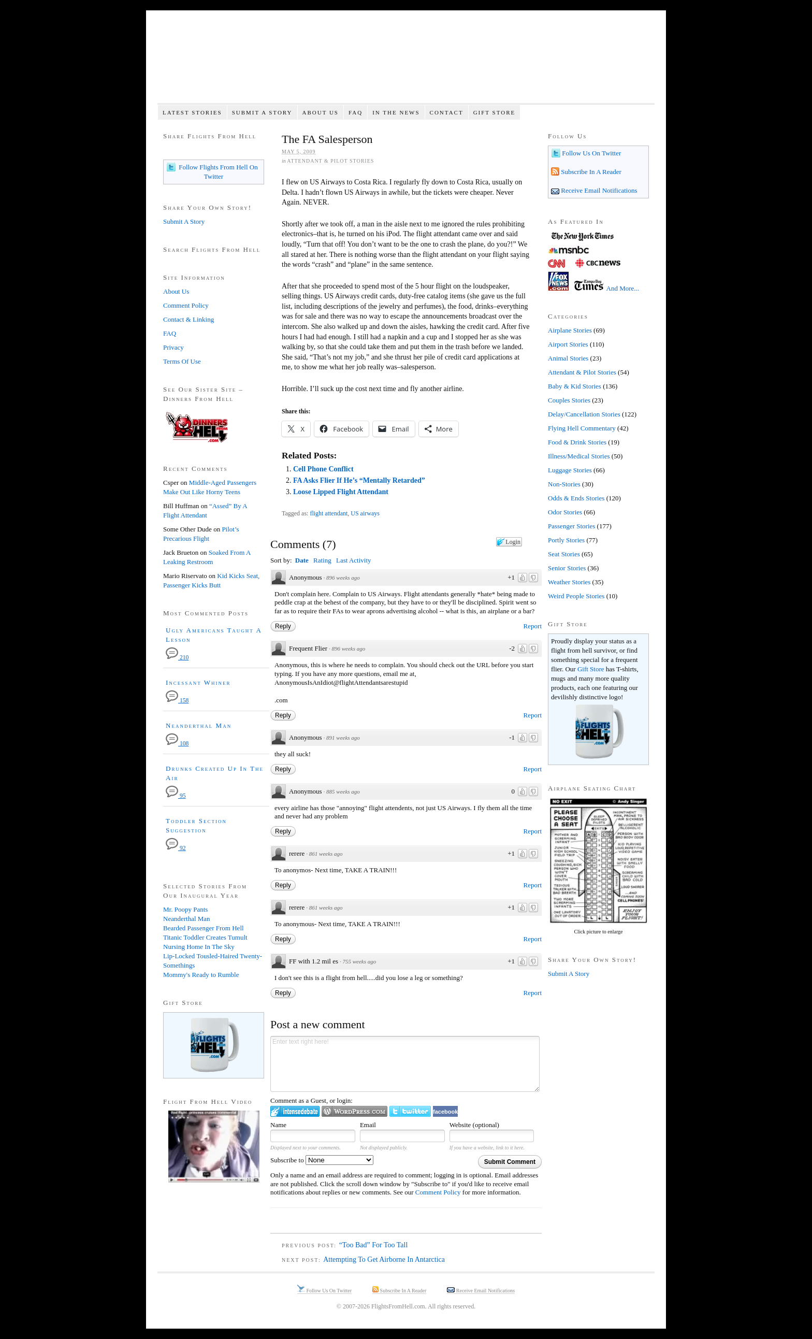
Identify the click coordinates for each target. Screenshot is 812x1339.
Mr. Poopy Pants (185, 909)
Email (368, 1125)
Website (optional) (474, 1125)
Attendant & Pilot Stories (330, 161)
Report (533, 626)
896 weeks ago (343, 577)
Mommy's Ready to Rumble (201, 974)
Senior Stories (567, 568)
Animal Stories (568, 358)
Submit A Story (262, 112)
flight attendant (328, 513)
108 (177, 743)
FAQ (356, 112)
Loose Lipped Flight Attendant (340, 492)
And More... (623, 288)
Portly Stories (566, 540)
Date (302, 560)
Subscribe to (321, 1160)
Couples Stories (569, 400)
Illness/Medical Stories (579, 456)
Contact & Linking (188, 319)
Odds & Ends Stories (576, 498)
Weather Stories (569, 582)
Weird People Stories (576, 596)
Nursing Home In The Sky (199, 947)
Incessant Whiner (198, 682)
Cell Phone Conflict (323, 469)
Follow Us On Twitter (590, 153)
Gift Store (494, 112)
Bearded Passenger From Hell (203, 928)
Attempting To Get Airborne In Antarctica (384, 1259)
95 (176, 796)
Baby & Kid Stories (574, 386)
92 (176, 848)
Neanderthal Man (198, 725)
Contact (446, 112)
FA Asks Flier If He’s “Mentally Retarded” (359, 480)
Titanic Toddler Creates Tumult (205, 937)
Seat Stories (564, 554)
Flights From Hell (405, 62)
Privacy (173, 347)
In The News (395, 112)
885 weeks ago (343, 791)
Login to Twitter (410, 1111)
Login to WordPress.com (354, 1111)
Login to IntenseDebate (295, 1111)
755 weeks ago (359, 961)
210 (177, 657)
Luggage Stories (570, 470)
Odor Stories (565, 512)
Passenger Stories (571, 526)
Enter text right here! (405, 1064)
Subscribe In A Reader (590, 172)
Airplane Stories (570, 330)
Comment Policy (438, 1192)
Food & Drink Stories (577, 442)
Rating (322, 560)
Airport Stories (568, 344)
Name (278, 1125)
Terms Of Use (182, 361)
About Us (320, 112)
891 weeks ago (343, 738)
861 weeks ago (326, 854)
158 (177, 700)
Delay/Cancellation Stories (584, 414)
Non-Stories (564, 484)
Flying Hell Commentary (582, 428)
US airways (365, 513)
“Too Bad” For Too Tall (373, 1245)
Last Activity (353, 560)
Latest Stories (192, 112)
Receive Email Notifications (598, 190)
